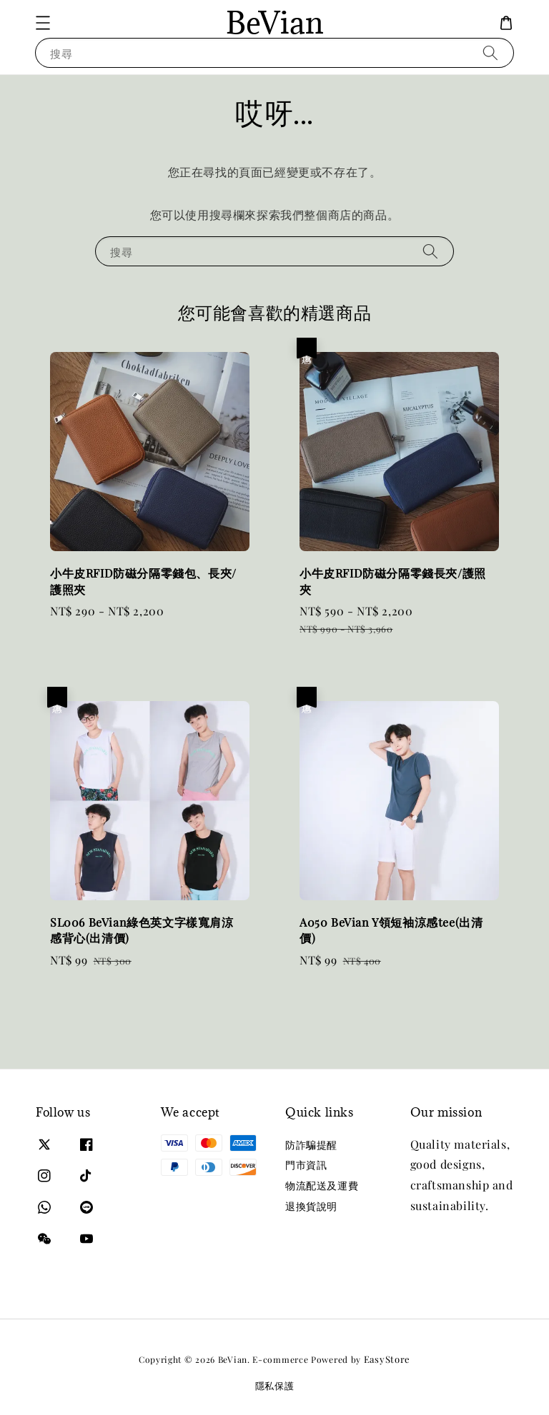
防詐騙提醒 (311, 1145)
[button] (43, 23)
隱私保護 (275, 1385)
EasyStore (387, 1359)
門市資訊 (306, 1165)
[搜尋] (490, 52)
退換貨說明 (311, 1206)
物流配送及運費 (321, 1185)
